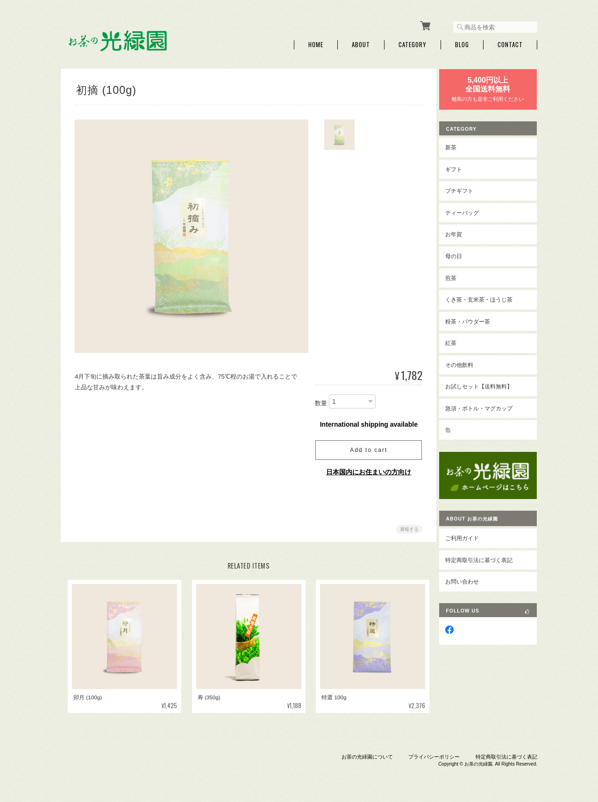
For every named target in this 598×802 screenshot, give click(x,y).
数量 (319, 401)
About (361, 43)
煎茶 (457, 276)
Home (315, 43)
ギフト (460, 167)
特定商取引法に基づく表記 (486, 554)
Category (413, 43)
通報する (407, 527)
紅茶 (457, 341)
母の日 (460, 254)
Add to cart (366, 448)
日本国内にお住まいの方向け (366, 470)
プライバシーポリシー (434, 754)
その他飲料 (466, 362)
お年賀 (460, 232)
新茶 (457, 145)
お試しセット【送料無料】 (486, 384)
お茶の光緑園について (367, 754)
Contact (510, 43)
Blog (462, 43)
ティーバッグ (469, 211)
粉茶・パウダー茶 (474, 319)
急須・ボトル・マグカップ (486, 406)
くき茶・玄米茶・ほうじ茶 (486, 298)
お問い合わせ (469, 576)
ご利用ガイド (469, 533)
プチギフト (466, 189)
